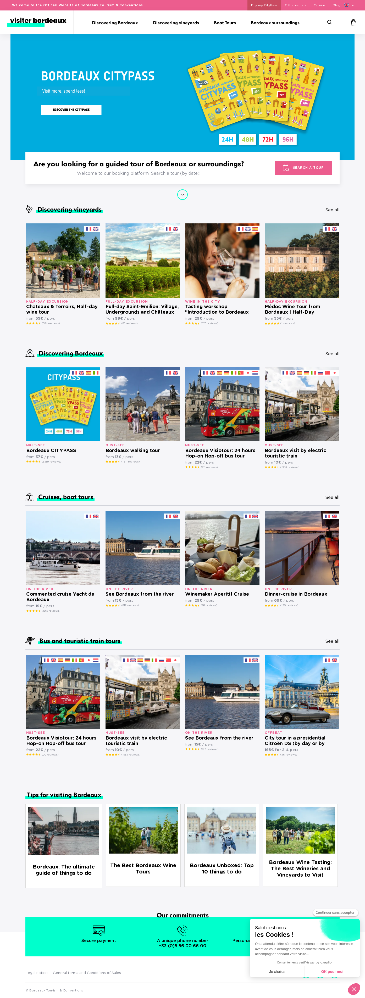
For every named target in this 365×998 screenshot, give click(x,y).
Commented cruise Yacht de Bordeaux (60, 597)
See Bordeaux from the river (140, 594)
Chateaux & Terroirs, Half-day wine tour (62, 310)
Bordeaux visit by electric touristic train (295, 453)
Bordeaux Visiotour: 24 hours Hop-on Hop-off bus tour (220, 453)
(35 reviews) (288, 754)
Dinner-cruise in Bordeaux (296, 594)
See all (332, 210)
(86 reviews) (129, 323)
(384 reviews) (51, 323)
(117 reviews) (209, 323)
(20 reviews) (209, 467)
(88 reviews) (209, 605)
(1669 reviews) (51, 611)
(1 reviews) (287, 323)
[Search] (329, 22)
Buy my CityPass (264, 5)
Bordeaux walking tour (133, 450)
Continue (182, 194)
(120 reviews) (289, 605)
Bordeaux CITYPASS (51, 450)
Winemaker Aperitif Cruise (217, 594)
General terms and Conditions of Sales (87, 973)
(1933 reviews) (290, 467)
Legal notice (36, 973)
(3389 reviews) (51, 461)
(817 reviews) (130, 605)
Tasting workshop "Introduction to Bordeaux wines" (217, 310)
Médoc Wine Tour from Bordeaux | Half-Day (292, 310)
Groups (319, 5)
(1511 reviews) (130, 461)
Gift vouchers (295, 5)
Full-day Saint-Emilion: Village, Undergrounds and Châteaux (142, 310)
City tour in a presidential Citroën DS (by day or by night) (295, 741)
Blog (336, 5)
